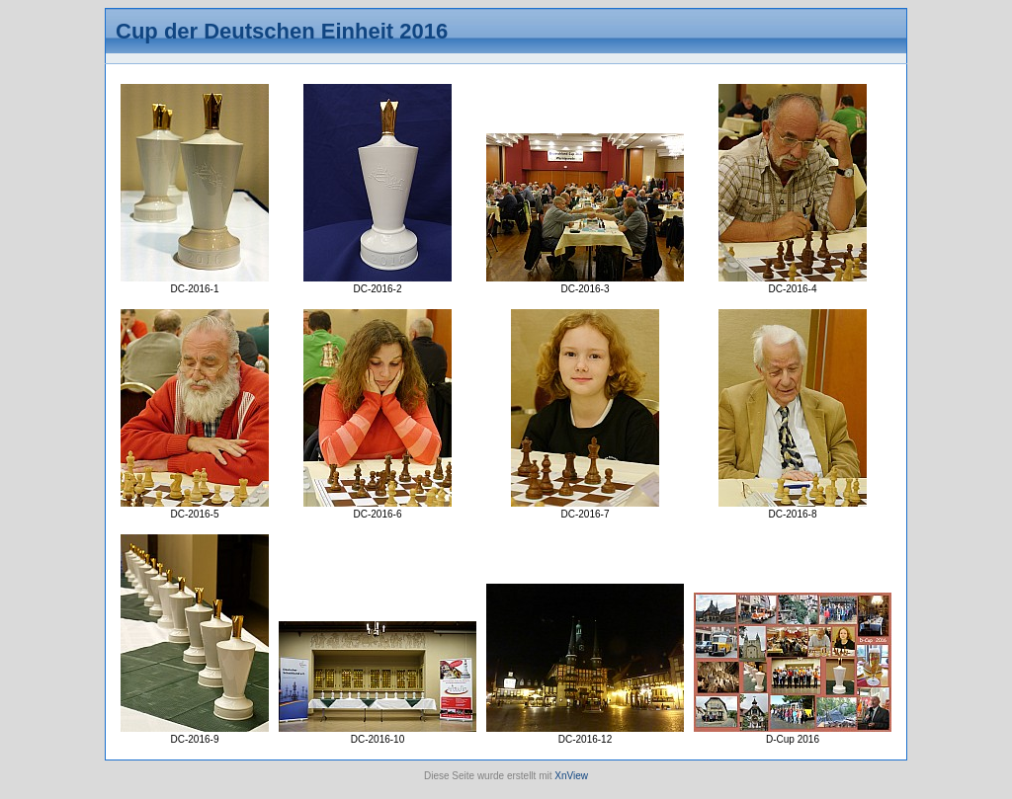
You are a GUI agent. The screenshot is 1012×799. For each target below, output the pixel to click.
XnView (571, 775)
